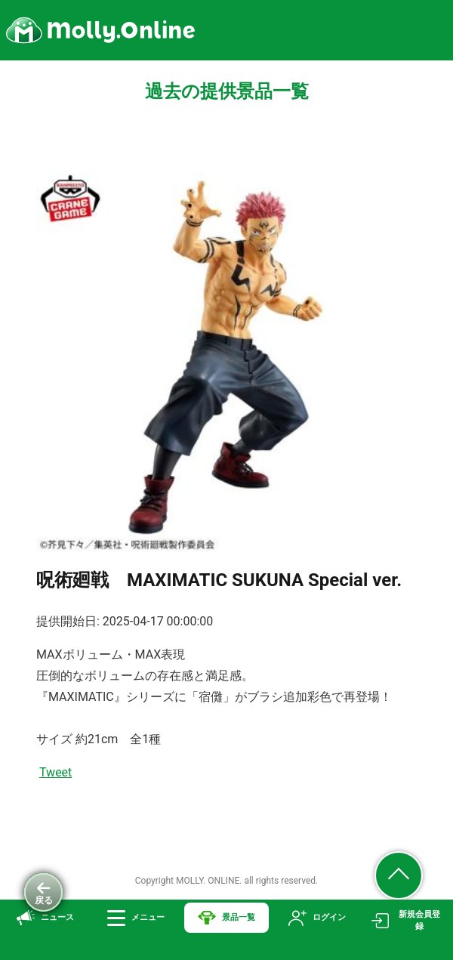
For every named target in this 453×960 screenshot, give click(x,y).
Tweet (55, 772)
